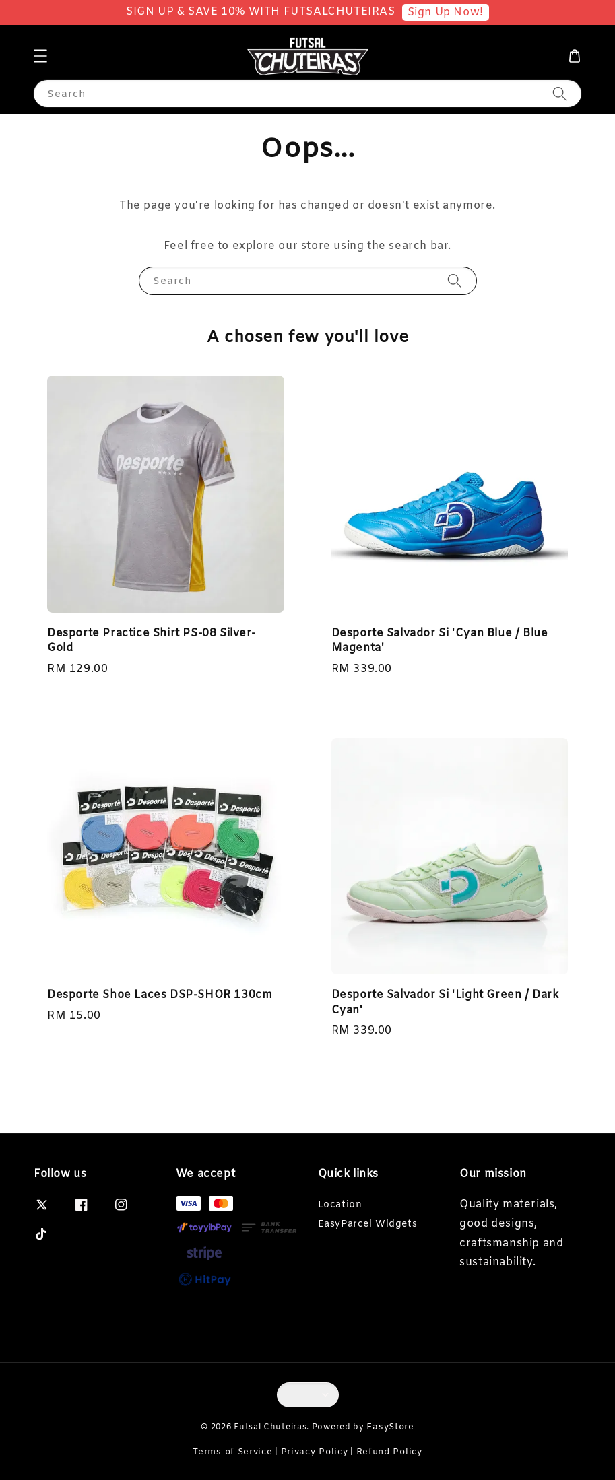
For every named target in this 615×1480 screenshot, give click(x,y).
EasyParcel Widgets (368, 1224)
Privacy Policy (314, 1452)
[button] (40, 56)
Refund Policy (389, 1452)
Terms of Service (232, 1452)
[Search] (559, 93)
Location (340, 1205)
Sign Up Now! (446, 12)
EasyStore (390, 1427)
